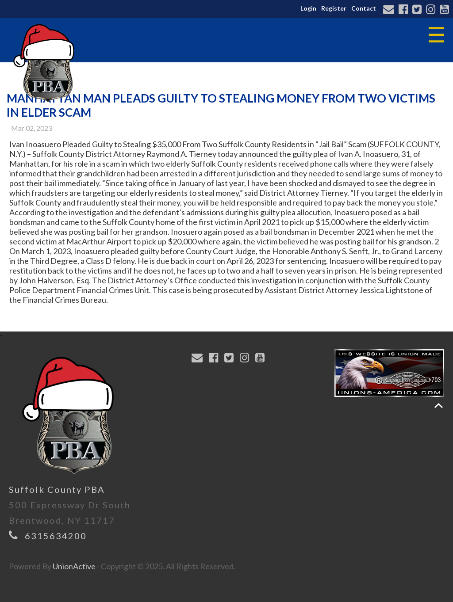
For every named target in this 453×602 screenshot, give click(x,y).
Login (308, 8)
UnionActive (74, 566)
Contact (363, 8)
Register (333, 8)
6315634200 (56, 535)
